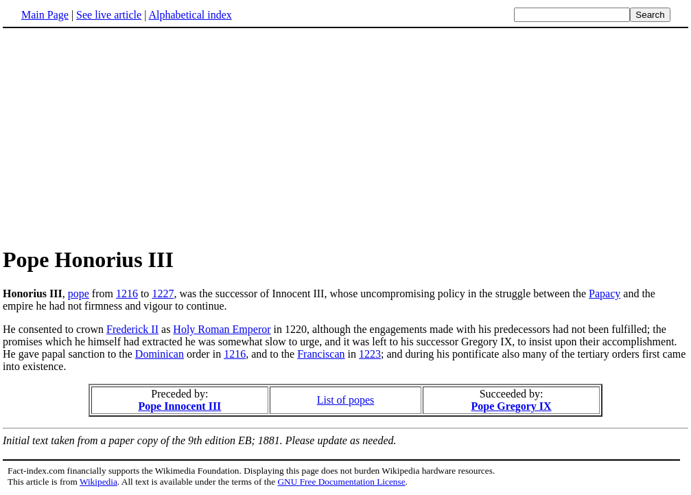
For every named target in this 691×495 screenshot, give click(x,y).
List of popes (346, 400)
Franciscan (320, 354)
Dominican (159, 354)
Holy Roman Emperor (221, 329)
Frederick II (132, 329)
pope (78, 293)
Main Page (45, 15)
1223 (370, 354)
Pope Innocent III (179, 406)
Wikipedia (98, 481)
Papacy (604, 293)
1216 (127, 293)
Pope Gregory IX (511, 406)
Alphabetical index (189, 15)
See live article (108, 15)
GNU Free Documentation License (341, 481)
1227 (163, 293)
